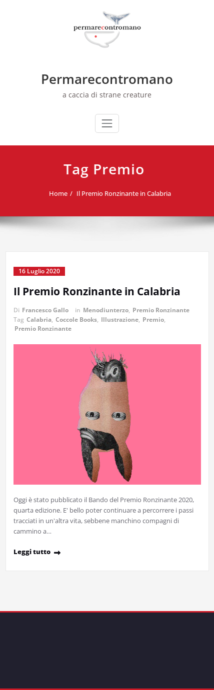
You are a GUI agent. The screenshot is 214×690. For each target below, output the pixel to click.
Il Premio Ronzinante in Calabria (125, 193)
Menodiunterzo (105, 310)
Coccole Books (76, 319)
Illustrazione (119, 319)
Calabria (39, 319)
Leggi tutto (32, 551)
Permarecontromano (107, 79)
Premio (153, 319)
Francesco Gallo (45, 310)
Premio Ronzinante (161, 310)
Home (59, 193)
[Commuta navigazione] (107, 123)
